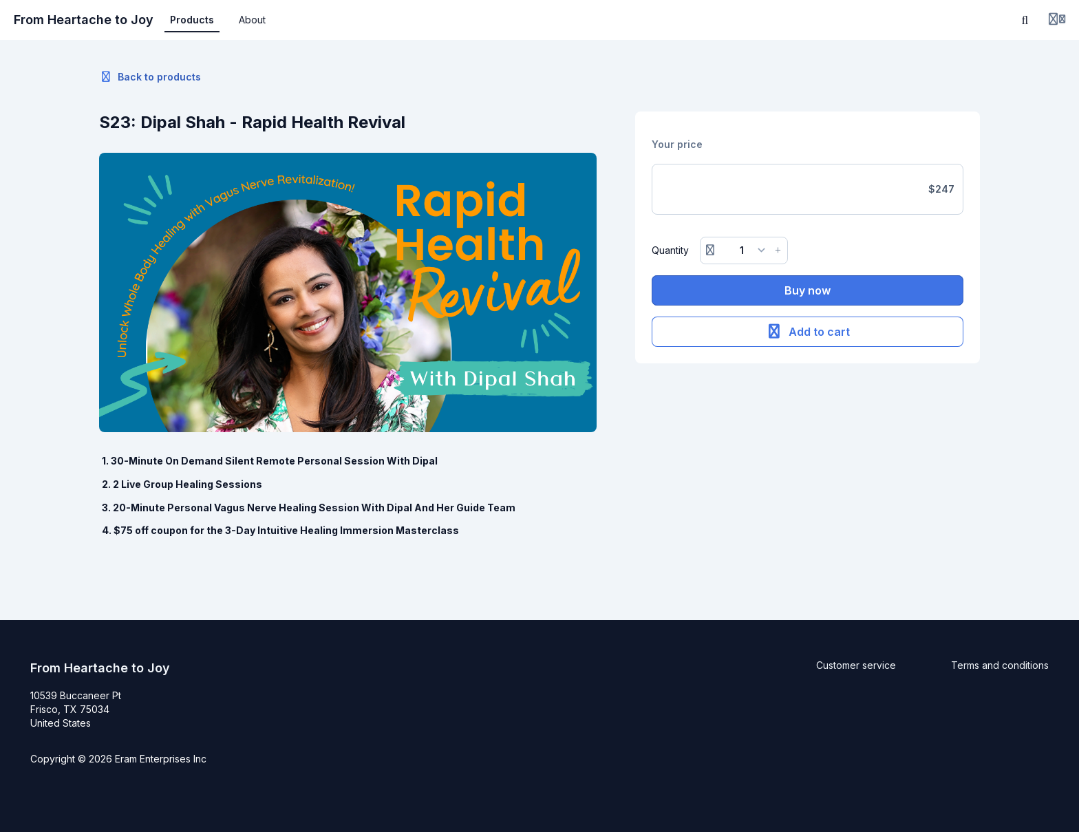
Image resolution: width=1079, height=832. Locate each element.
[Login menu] (1057, 20)
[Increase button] (778, 250)
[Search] (1025, 20)
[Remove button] (710, 250)
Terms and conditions (1000, 665)
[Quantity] (744, 250)
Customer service (856, 665)
